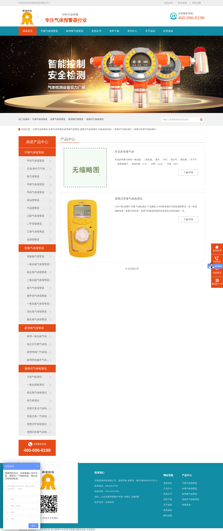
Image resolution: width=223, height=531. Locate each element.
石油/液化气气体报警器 (38, 168)
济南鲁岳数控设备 (77, 529)
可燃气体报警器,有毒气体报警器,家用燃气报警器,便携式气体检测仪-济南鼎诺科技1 (72, 129)
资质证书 (96, 31)
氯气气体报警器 (35, 288)
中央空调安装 (43, 529)
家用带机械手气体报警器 (38, 360)
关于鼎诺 (150, 31)
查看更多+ (187, 505)
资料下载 (114, 31)
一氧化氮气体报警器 (38, 303)
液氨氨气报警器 (35, 256)
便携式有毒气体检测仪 (145, 129)
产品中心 (167, 488)
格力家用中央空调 (59, 529)
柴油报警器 (33, 200)
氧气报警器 (33, 176)
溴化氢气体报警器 (37, 311)
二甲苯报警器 (34, 223)
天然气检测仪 (34, 376)
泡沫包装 (23, 529)
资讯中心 (132, 31)
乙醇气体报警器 (35, 216)
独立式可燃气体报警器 (38, 344)
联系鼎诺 (182, 3)
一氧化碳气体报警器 (38, 264)
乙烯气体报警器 (35, 231)
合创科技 (109, 502)
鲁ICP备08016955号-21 (147, 480)
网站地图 (196, 3)
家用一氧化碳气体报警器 (38, 336)
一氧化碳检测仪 (35, 384)
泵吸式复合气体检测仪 (38, 408)
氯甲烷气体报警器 (37, 295)
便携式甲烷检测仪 (37, 424)
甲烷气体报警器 (35, 160)
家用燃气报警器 (74, 31)
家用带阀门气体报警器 (38, 352)
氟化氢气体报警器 (37, 319)
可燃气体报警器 (49, 31)
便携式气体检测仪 (95, 119)
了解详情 (188, 172)
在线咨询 (168, 3)
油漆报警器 (33, 239)
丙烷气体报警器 (35, 192)
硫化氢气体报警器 (37, 272)
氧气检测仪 (33, 400)
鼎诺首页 (28, 31)
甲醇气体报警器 (35, 184)
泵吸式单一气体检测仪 (38, 416)
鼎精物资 (32, 529)
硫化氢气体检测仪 (37, 392)
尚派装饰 (90, 529)
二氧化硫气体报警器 (38, 280)
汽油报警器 (33, 208)
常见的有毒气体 (124, 151)
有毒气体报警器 (57, 119)
